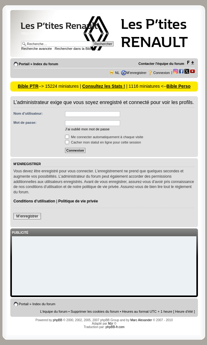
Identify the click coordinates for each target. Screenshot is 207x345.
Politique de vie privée (78, 201)
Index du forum (45, 64)
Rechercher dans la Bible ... (76, 48)
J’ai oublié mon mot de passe (87, 129)
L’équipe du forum (53, 311)
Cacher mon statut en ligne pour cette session (103, 142)
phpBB (57, 320)
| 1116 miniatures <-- (145, 86)
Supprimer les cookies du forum (95, 311)
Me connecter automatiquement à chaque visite (104, 137)
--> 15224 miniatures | (60, 86)
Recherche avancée (36, 48)
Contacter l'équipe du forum (161, 63)
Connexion (161, 73)
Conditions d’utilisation (34, 201)
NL (117, 73)
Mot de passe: (24, 122)
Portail (24, 64)
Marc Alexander (141, 320)
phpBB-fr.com (115, 327)
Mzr (110, 323)
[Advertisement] (104, 266)
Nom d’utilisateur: (28, 113)
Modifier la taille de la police (190, 62)
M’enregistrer (136, 73)
